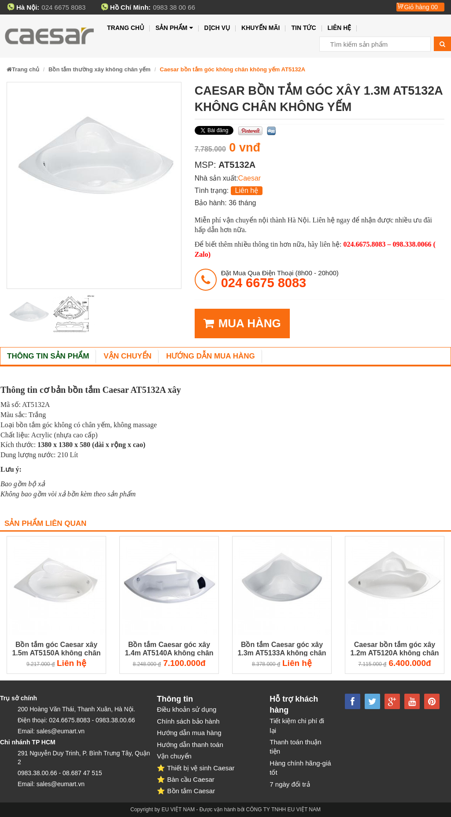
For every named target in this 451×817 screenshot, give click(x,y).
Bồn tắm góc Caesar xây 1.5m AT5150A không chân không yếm (56, 649)
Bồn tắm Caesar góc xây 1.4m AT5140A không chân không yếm (169, 649)
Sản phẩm (174, 28)
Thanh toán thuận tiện (295, 746)
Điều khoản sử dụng (186, 709)
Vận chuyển (128, 356)
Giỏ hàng (421, 7)
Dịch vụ (217, 27)
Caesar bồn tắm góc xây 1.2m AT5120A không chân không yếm (394, 649)
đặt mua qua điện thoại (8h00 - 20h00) (280, 279)
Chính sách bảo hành (188, 721)
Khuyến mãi (260, 27)
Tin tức (303, 27)
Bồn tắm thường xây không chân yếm (99, 69)
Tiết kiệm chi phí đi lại (297, 725)
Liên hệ (339, 27)
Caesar (249, 178)
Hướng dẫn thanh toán (190, 744)
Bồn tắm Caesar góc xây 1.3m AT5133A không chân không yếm (281, 649)
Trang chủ (125, 27)
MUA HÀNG (242, 323)
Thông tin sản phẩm (48, 356)
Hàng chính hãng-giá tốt (300, 767)
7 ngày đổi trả (290, 784)
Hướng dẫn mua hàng (210, 356)
